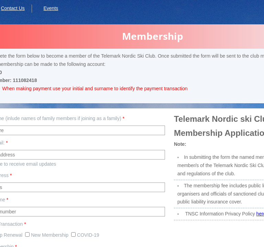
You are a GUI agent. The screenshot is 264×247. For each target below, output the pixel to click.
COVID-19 (85, 235)
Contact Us (13, 8)
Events (50, 8)
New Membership (46, 235)
